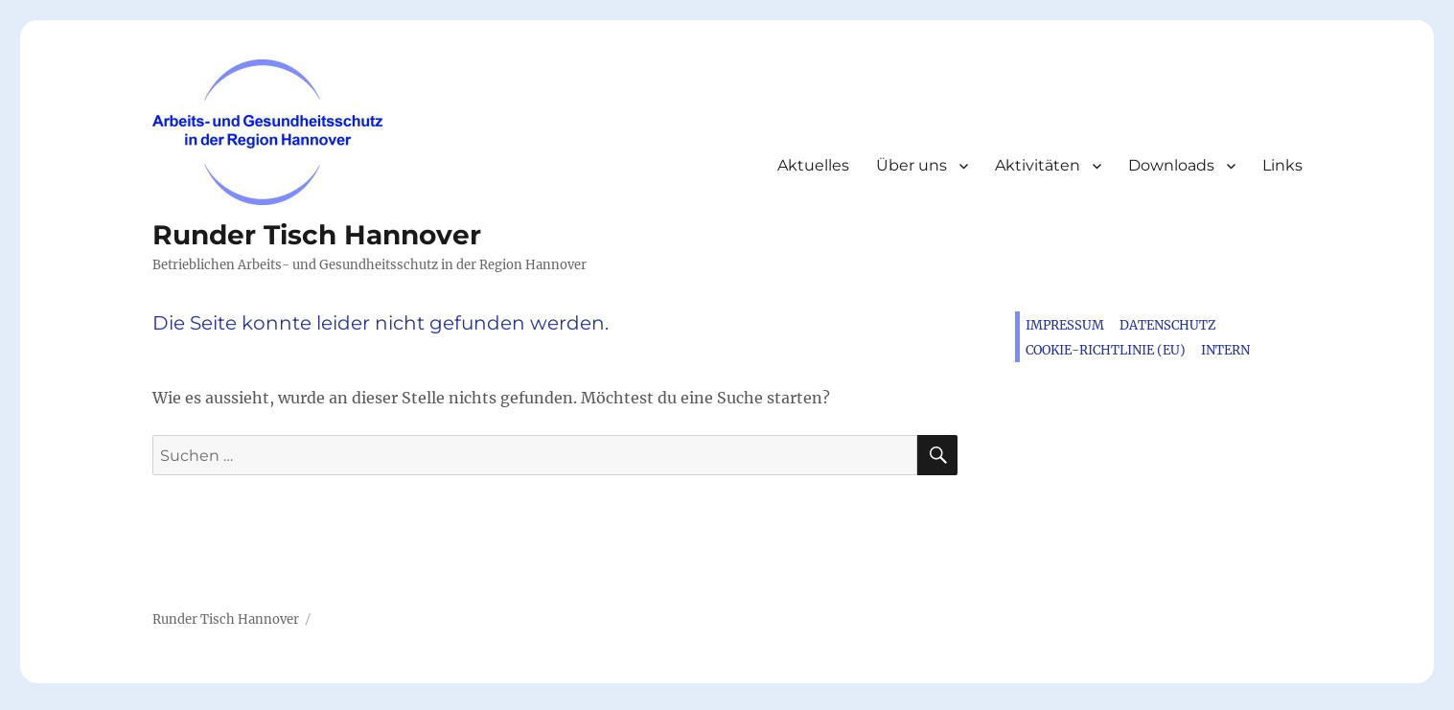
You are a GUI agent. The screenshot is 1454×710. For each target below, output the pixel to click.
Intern (1225, 350)
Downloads (1171, 165)
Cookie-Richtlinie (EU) (1106, 350)
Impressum (1065, 325)
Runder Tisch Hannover (316, 234)
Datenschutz (1167, 325)
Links (1282, 165)
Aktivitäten (1037, 165)
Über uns (911, 165)
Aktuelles (813, 165)
